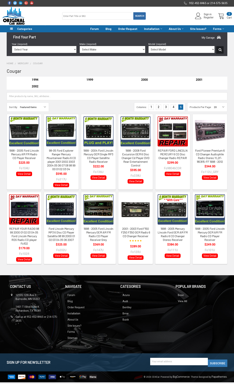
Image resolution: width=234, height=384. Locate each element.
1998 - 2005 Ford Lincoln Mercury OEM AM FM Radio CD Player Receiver (210, 237)
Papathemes (219, 378)
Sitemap (72, 341)
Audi (125, 304)
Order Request (127, 32)
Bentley (127, 310)
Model (157, 47)
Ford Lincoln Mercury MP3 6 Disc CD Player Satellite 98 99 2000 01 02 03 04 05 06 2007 (61, 237)
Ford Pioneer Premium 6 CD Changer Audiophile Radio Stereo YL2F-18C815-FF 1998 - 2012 (210, 159)
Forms (218, 32)
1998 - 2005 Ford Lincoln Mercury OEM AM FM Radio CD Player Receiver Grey (98, 237)
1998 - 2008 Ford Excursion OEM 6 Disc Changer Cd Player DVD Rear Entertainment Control (135, 161)
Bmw (126, 316)
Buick (126, 322)
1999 (89, 83)
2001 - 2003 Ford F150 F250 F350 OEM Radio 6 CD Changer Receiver (135, 235)
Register (204, 19)
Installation (153, 32)
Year (19, 47)
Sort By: (13, 110)
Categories (24, 32)
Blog (108, 32)
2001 (199, 83)
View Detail (24, 177)
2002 (35, 89)
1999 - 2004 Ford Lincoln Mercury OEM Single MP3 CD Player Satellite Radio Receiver (98, 159)
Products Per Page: (200, 110)
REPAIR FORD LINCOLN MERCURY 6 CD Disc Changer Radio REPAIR (172, 157)
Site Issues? (198, 32)
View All (182, 304)
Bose (181, 298)
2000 (144, 83)
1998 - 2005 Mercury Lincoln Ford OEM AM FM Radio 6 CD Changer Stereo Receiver (173, 237)
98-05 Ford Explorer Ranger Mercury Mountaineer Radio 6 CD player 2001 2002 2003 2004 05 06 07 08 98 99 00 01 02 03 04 (61, 163)
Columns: (141, 110)
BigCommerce (181, 378)
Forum (94, 32)
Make (88, 47)
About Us (176, 32)
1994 (35, 83)
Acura (126, 298)
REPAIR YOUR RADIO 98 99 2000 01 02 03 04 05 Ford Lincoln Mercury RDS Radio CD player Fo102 (24, 239)
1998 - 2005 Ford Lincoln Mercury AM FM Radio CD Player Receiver (24, 157)
